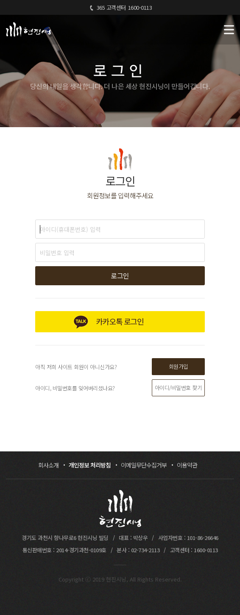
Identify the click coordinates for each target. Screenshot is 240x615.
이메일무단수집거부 (144, 465)
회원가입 (178, 366)
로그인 (120, 275)
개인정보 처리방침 (90, 465)
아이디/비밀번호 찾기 (178, 388)
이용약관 (187, 465)
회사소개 (48, 465)
